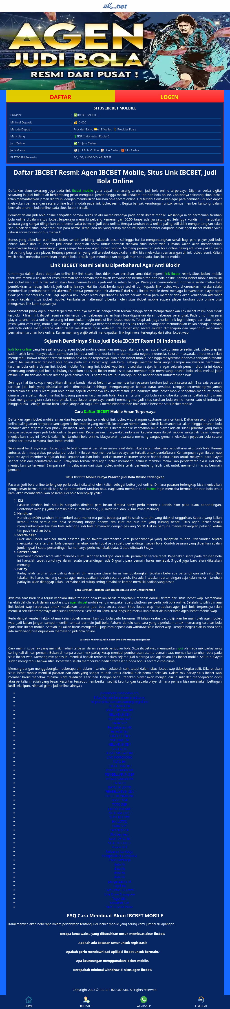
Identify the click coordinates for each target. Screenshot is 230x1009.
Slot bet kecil (119, 834)
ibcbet (151, 489)
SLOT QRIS (119, 749)
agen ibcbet (78, 602)
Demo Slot (119, 847)
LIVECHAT (201, 1002)
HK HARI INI (119, 731)
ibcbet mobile (82, 190)
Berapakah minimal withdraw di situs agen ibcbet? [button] (113, 970)
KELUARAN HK (119, 706)
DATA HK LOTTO (119, 787)
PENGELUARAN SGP (119, 774)
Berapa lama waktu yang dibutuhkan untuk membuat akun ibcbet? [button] (113, 934)
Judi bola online (19, 349)
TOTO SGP (119, 804)
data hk (119, 864)
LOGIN (169, 97)
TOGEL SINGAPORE (119, 710)
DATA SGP (119, 723)
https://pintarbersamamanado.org (119, 697)
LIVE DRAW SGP (119, 808)
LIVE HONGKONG (119, 757)
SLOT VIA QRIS (119, 813)
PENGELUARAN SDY (119, 791)
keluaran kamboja (119, 851)
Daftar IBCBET (96, 411)
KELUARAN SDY (119, 714)
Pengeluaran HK (119, 727)
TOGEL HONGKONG (119, 796)
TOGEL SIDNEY (119, 736)
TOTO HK (119, 761)
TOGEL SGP (119, 800)
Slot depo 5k (119, 830)
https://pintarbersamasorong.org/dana (119, 701)
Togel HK (119, 886)
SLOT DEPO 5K (119, 838)
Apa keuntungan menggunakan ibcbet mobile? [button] (112, 961)
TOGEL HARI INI (119, 766)
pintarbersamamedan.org (119, 693)
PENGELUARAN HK (119, 770)
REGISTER (86, 1002)
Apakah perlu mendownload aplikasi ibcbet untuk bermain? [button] (112, 952)
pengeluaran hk (119, 881)
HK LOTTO (119, 821)
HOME (29, 1002)
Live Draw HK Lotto (120, 890)
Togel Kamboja (119, 860)
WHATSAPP (144, 1002)
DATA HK (119, 783)
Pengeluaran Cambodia (119, 856)
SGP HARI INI (119, 740)
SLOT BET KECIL (119, 843)
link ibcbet (172, 273)
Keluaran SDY (119, 903)
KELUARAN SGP (119, 719)
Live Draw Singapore (119, 894)
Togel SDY (119, 898)
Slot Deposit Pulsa (119, 907)
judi (180, 648)
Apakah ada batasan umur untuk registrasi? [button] (112, 943)
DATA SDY (120, 826)
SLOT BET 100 (119, 817)
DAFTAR (60, 97)
